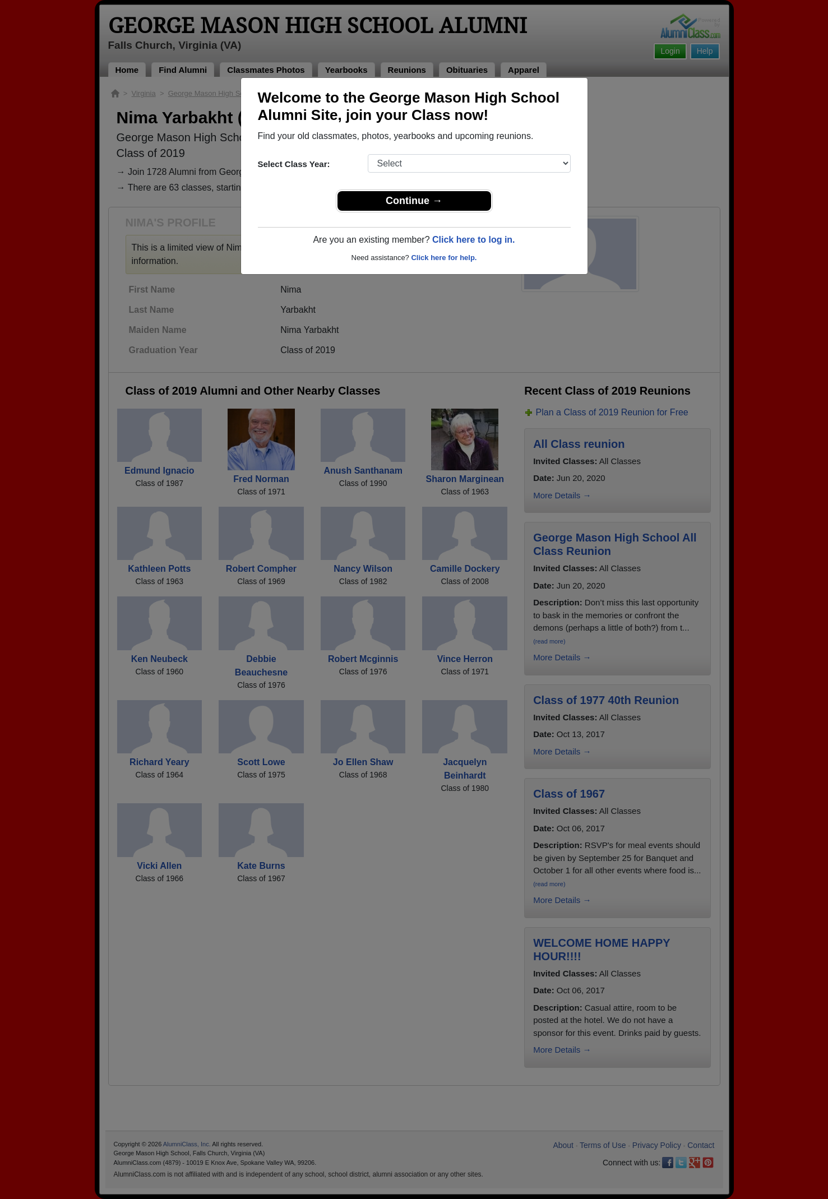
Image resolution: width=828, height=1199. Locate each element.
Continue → (414, 200)
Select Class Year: (294, 164)
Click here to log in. (473, 239)
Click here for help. (444, 257)
